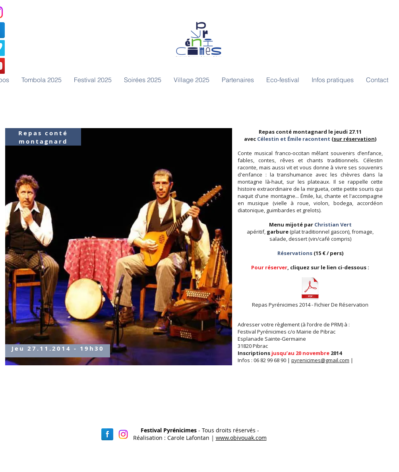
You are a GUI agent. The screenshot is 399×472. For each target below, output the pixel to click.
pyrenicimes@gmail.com (320, 360)
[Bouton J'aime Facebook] (276, 100)
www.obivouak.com (241, 437)
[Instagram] (123, 434)
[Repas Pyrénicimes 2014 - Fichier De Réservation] (310, 292)
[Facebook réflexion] (107, 434)
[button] (142, 80)
